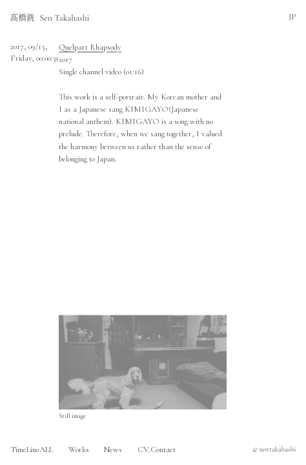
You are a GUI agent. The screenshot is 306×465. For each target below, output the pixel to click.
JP (292, 17)
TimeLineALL (31, 449)
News (113, 449)
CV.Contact (157, 449)
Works (78, 449)
